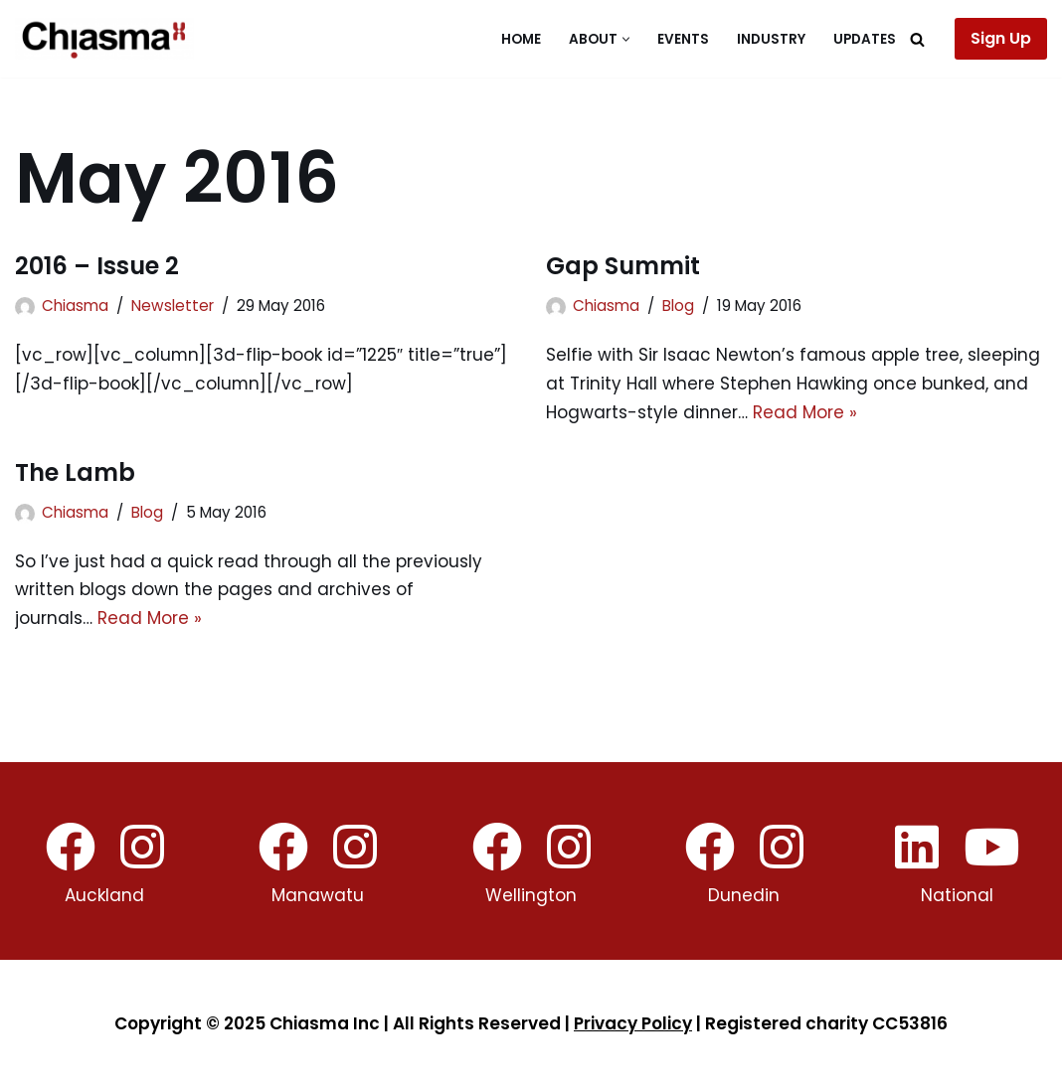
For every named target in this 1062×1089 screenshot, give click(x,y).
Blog (678, 305)
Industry (771, 39)
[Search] (917, 39)
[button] (625, 39)
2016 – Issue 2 (97, 265)
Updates (864, 39)
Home (521, 39)
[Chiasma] (104, 39)
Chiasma (75, 305)
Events (683, 39)
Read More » (805, 412)
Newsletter (172, 305)
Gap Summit (623, 265)
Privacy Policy (633, 1024)
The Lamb (75, 472)
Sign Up (1001, 38)
